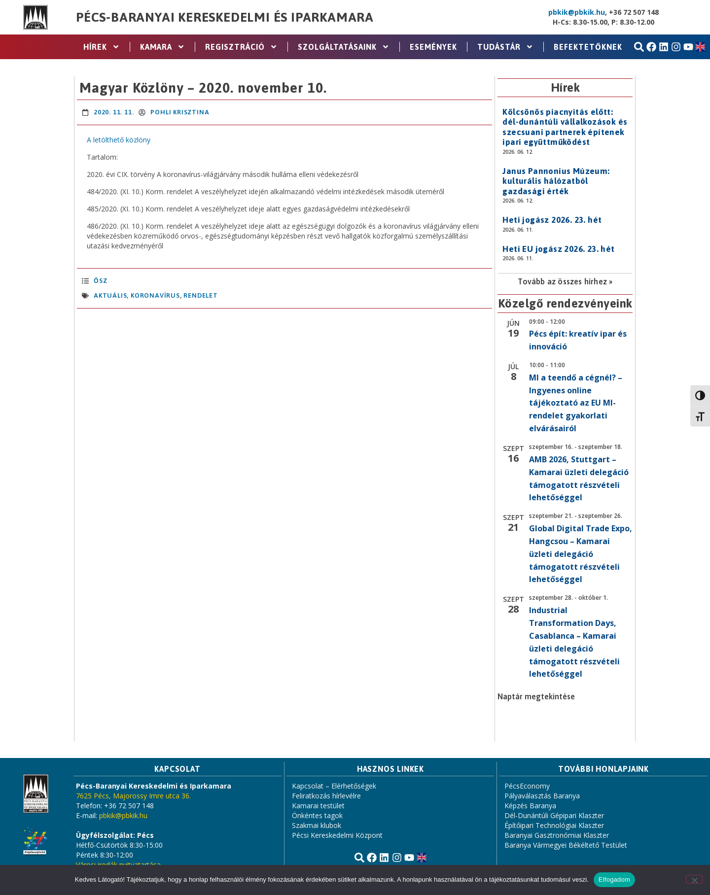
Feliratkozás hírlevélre (326, 795)
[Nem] (694, 879)
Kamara (162, 47)
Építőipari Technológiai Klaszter (554, 825)
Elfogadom (614, 879)
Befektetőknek (588, 46)
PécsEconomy (527, 786)
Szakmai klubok (316, 825)
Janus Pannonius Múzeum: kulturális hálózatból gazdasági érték (555, 181)
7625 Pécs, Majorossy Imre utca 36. (133, 795)
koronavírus (155, 295)
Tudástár (505, 47)
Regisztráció (241, 47)
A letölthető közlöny (118, 139)
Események (433, 46)
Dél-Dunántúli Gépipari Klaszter (554, 815)
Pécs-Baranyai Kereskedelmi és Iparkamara (225, 17)
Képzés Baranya (530, 805)
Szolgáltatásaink (344, 47)
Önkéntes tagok (317, 815)
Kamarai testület (318, 805)
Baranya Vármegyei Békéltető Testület (565, 845)
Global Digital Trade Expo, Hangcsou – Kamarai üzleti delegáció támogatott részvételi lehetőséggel (580, 554)
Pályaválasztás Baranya (542, 795)
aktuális (110, 295)
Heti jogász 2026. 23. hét (552, 220)
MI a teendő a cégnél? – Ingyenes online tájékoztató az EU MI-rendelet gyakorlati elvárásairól (575, 403)
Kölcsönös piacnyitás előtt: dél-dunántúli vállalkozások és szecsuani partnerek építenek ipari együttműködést (564, 127)
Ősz (100, 280)
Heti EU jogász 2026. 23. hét (558, 249)
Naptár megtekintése (536, 696)
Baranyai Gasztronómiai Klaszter (556, 835)
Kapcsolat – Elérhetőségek (334, 786)
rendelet (200, 295)
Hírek (101, 47)
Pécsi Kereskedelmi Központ (337, 835)
